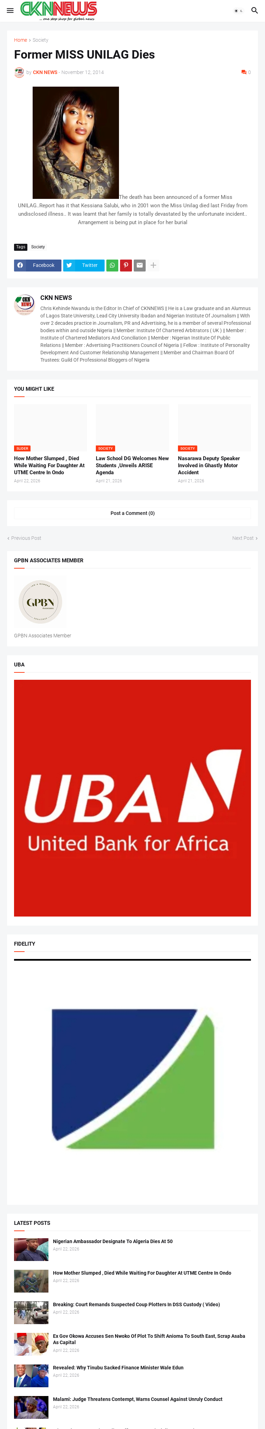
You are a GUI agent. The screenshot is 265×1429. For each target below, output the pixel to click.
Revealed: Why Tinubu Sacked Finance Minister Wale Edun (118, 1367)
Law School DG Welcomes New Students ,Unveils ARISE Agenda (132, 465)
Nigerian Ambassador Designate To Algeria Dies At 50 (113, 1241)
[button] (9, 11)
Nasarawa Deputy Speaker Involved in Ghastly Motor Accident (209, 465)
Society (40, 40)
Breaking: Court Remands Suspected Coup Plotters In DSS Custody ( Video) (136, 1304)
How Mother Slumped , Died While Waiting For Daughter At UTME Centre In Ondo (49, 465)
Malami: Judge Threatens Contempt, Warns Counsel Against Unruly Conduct (138, 1399)
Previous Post (26, 538)
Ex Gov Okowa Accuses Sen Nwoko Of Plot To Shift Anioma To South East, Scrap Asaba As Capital (149, 1339)
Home (20, 40)
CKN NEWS (56, 297)
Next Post (243, 538)
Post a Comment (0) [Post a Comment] (133, 513)
